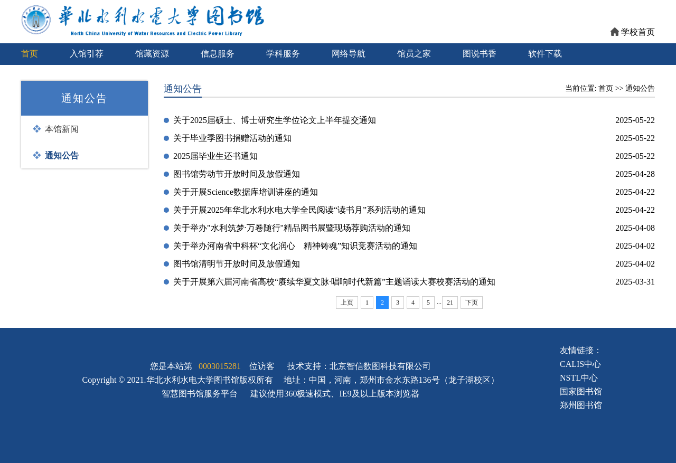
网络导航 (348, 53)
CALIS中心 (580, 364)
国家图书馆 (581, 391)
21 (450, 302)
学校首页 (633, 31)
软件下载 (545, 53)
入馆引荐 (87, 53)
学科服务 (283, 53)
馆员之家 (414, 53)
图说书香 (479, 53)
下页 (471, 302)
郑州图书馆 (581, 405)
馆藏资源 (152, 53)
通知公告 (640, 88)
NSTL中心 (579, 377)
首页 (29, 53)
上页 (347, 302)
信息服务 (217, 53)
